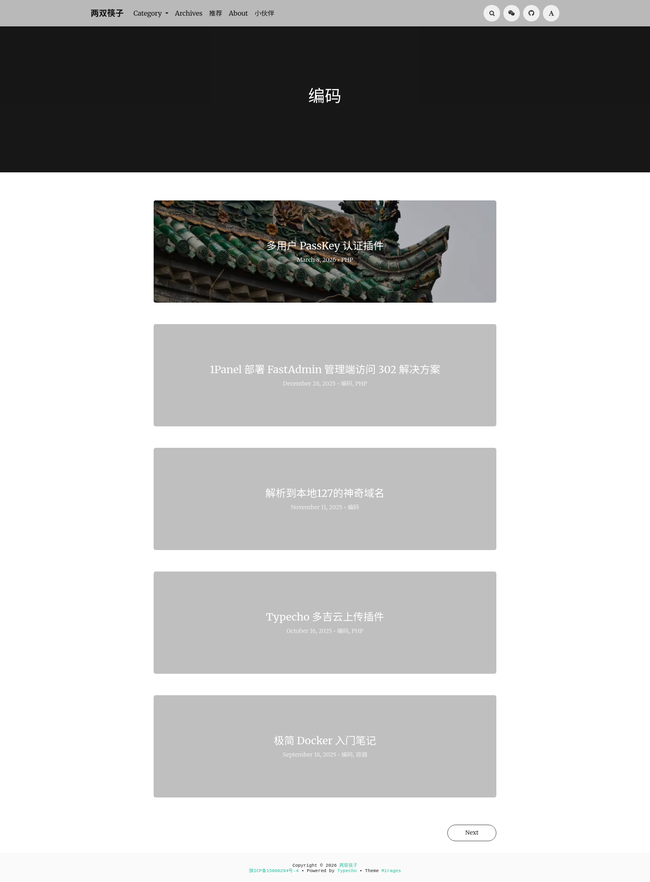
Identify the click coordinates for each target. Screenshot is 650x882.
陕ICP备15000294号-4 (274, 870)
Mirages (391, 870)
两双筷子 (107, 13)
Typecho (347, 870)
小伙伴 (264, 13)
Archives (189, 13)
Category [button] (148, 13)
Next (470, 833)
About (238, 13)
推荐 (215, 13)
